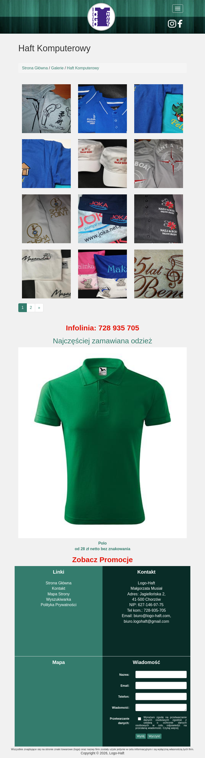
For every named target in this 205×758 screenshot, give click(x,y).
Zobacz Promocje (102, 560)
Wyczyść (154, 736)
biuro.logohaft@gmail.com (146, 621)
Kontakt (58, 588)
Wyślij (140, 736)
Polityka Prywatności (59, 605)
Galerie (57, 68)
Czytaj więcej (170, 727)
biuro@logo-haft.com (152, 616)
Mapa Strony (59, 594)
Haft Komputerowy (83, 68)
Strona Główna (35, 68)
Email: (125, 685)
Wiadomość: (120, 707)
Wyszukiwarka (58, 599)
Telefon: (123, 696)
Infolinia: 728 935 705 (102, 328)
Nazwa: (124, 674)
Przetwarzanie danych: (119, 719)
